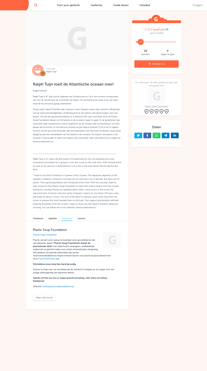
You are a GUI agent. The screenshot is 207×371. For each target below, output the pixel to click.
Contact (81, 218)
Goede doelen (121, 5)
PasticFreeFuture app (48, 258)
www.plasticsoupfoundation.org (58, 286)
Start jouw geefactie (68, 5)
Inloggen (197, 5)
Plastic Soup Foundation (45, 234)
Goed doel (67, 218)
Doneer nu (156, 63)
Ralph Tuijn (51, 71)
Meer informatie (44, 297)
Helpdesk (145, 5)
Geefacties (96, 5)
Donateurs (38, 218)
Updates (52, 218)
